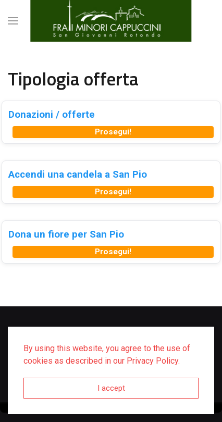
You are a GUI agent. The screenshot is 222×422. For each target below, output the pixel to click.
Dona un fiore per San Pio (66, 234)
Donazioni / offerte (51, 114)
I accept (111, 388)
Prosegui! (113, 131)
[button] (13, 21)
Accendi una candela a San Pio (77, 174)
